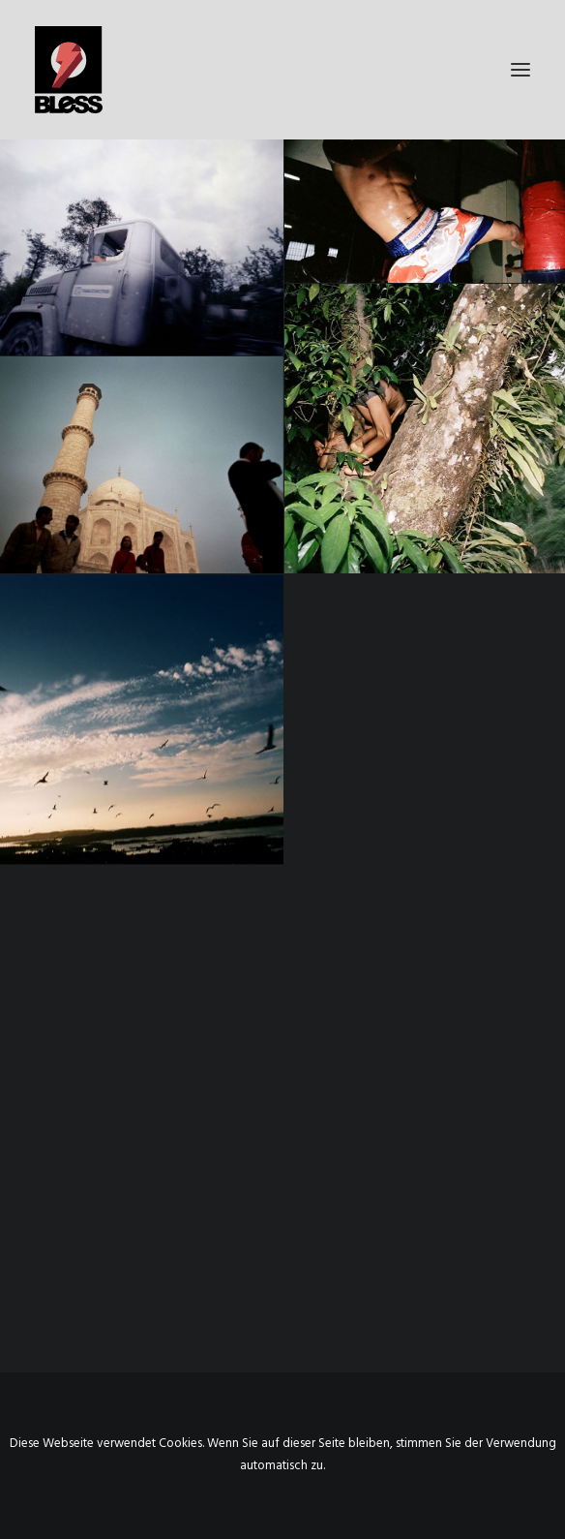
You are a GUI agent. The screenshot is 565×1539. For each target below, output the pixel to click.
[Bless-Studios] (282, 69)
